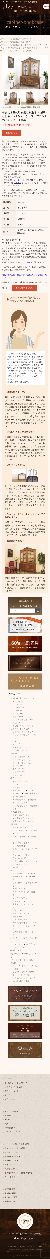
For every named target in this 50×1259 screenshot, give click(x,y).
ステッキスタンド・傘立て (24, 978)
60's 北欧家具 (10, 1128)
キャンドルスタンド (21, 913)
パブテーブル (18, 947)
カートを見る (10, 1177)
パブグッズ (30, 944)
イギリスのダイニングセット (25, 818)
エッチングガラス (20, 898)
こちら (27, 262)
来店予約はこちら (24, 288)
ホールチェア (18, 790)
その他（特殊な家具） (22, 981)
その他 (15, 867)
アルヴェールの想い (12, 1152)
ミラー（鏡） (18, 861)
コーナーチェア (30, 793)
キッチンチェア (19, 797)
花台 (14, 975)
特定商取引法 (10, 1189)
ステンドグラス (19, 889)
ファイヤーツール (20, 920)
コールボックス (19, 910)
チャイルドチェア (20, 803)
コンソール (17, 775)
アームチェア (18, 787)
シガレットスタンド (21, 864)
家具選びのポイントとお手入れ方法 (18, 1173)
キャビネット (18, 701)
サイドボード (18, 732)
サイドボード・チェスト (20, 729)
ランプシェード (19, 901)
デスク (15, 747)
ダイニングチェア (20, 781)
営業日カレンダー (12, 1161)
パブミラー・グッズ (12, 1132)
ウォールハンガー (20, 858)
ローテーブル (18, 766)
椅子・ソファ (16, 778)
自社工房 (8, 1165)
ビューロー (27, 747)
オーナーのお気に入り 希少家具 (17, 1144)
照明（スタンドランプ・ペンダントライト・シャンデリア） (25, 926)
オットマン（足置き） (22, 843)
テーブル (14, 753)
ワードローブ (27, 726)
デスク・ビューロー (18, 744)
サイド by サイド (20, 717)
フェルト (17, 183)
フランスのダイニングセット (25, 821)
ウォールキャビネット (22, 855)
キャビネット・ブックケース (22, 698)
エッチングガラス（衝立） (24, 972)
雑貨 (12, 870)
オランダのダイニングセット (25, 815)
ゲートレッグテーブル (22, 763)
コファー (16, 741)
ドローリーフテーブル (22, 760)
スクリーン (32, 861)
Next (44, 73)
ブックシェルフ (19, 707)
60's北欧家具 (15, 950)
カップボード (18, 713)
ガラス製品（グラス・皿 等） (25, 873)
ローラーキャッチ (17, 180)
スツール (16, 793)
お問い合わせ (10, 1201)
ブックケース (18, 704)
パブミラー (17, 944)
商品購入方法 (10, 1169)
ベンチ (30, 790)
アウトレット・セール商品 (21, 960)
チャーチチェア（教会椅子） (25, 800)
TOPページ (9, 1079)
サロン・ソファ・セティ (23, 784)
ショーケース (18, 710)
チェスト (31, 732)
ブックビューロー (20, 750)
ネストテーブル (19, 769)
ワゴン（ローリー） (28, 975)
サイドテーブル (19, 772)
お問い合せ (11, 133)
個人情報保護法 (11, 1193)
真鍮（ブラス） (19, 917)
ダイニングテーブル (21, 757)
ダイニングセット (17, 812)
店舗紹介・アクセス (12, 1156)
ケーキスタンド (19, 846)
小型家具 (14, 824)
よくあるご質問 (11, 1197)
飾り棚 (15, 726)
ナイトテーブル (19, 827)
